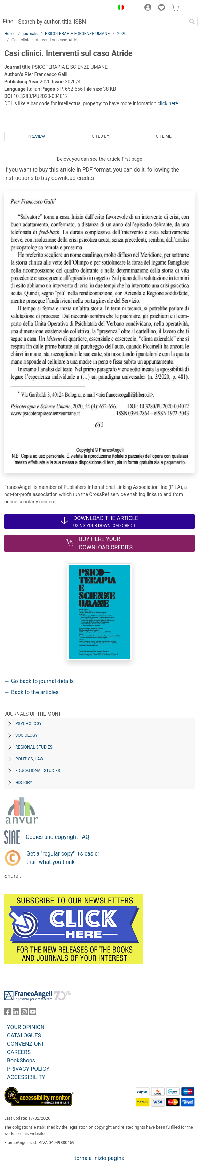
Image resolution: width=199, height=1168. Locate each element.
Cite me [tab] (164, 136)
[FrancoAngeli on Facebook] (7, 1013)
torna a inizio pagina (99, 1158)
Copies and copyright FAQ (57, 837)
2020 (122, 33)
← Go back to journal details (39, 681)
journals (30, 33)
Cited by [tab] (100, 136)
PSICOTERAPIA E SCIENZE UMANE (77, 33)
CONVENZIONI (25, 1044)
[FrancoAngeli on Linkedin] (16, 1013)
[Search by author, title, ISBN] (101, 21)
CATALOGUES (24, 1035)
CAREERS (19, 1052)
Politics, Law (29, 759)
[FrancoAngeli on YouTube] (32, 1013)
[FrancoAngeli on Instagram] (24, 1013)
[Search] (192, 21)
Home (9, 33)
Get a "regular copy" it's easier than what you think (63, 857)
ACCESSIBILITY (26, 1077)
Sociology (26, 735)
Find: (9, 21)
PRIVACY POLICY (28, 1069)
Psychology (28, 723)
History (23, 782)
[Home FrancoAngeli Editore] (27, 8)
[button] (119, 8)
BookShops (21, 1060)
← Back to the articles (31, 692)
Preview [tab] (36, 136)
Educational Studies (37, 770)
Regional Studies (34, 747)
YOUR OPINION (26, 1027)
